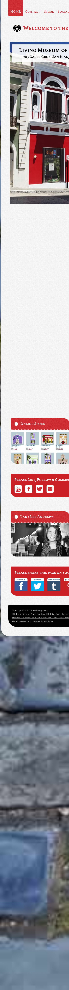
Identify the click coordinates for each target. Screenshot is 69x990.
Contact (32, 11)
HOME (15, 11)
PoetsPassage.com (39, 610)
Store (49, 11)
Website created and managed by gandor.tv (32, 621)
